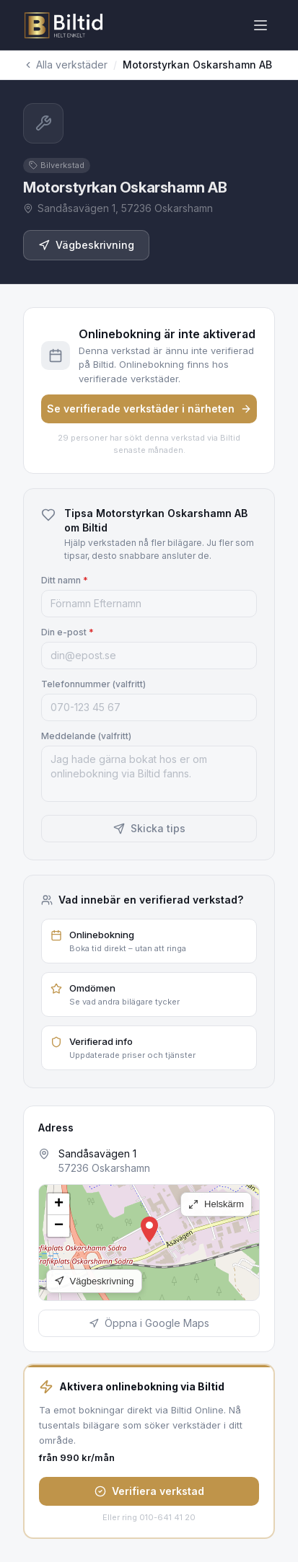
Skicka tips (149, 828)
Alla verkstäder (65, 64)
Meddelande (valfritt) (86, 736)
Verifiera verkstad (149, 1491)
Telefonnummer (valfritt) (93, 684)
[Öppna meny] (260, 25)
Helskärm (216, 1204)
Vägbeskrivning (86, 245)
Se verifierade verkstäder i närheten (149, 408)
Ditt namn (64, 580)
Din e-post (67, 632)
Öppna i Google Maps (149, 1323)
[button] (149, 1230)
